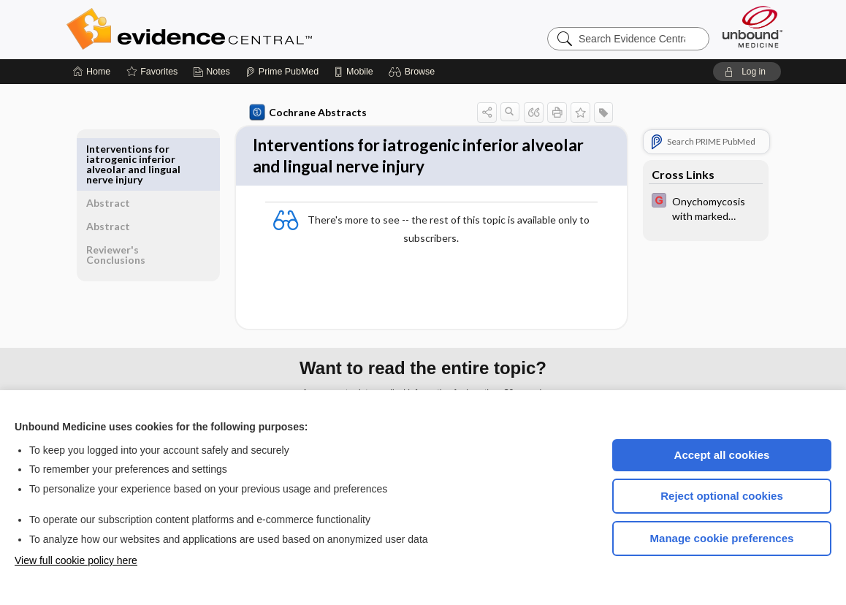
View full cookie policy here (76, 560)
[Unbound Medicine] (752, 27)
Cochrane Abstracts (305, 112)
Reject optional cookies (721, 496)
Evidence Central (247, 29)
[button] (414, 71)
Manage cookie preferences (722, 538)
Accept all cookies (722, 455)
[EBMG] (703, 208)
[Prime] (282, 71)
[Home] (91, 71)
